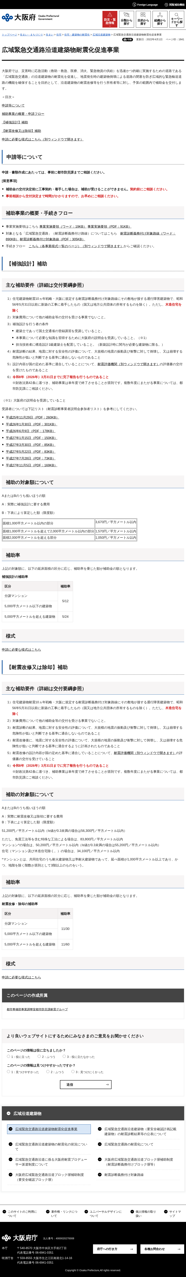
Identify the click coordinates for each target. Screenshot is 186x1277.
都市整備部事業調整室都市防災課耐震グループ (37, 1009)
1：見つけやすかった (25, 1072)
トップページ (9, 34)
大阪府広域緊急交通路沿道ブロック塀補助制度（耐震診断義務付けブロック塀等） (138, 1162)
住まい (49, 34)
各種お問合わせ (154, 1249)
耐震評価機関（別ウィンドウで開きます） (129, 364)
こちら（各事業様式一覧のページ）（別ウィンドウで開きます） (76, 246)
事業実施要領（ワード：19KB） (63, 226)
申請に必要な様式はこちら (21, 649)
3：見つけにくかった (90, 1072)
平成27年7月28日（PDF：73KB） (31, 458)
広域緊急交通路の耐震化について (128, 1144)
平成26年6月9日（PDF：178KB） (31, 431)
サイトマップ (175, 1213)
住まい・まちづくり (31, 34)
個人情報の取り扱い (146, 1213)
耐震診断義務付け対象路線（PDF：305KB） (52, 239)
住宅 (58, 34)
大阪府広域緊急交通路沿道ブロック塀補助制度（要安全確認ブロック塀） (49, 1177)
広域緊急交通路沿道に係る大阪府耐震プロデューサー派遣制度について (51, 1162)
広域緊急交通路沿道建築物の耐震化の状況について (51, 1147)
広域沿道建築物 (101, 34)
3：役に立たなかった (81, 1056)
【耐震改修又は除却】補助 (21, 131)
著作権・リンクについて (64, 1213)
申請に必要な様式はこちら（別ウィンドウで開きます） (43, 139)
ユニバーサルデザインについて (106, 1213)
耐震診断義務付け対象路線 (124, 1175)
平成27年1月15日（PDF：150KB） (31, 438)
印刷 (129, 39)
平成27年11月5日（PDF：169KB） (31, 465)
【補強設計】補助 (15, 122)
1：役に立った (20, 1056)
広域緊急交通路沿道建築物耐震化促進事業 (46, 1129)
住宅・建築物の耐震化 (77, 34)
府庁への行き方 (107, 1249)
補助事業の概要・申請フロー (23, 114)
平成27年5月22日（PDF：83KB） (31, 452)
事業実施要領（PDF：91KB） (110, 226)
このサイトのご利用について (22, 1213)
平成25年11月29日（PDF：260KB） (32, 417)
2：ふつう (48, 1056)
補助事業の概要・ (25, 213)
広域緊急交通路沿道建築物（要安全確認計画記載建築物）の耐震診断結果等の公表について (140, 1131)
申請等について (13, 105)
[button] (145, 4)
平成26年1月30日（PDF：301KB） (31, 424)
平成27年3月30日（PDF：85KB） (31, 445)
